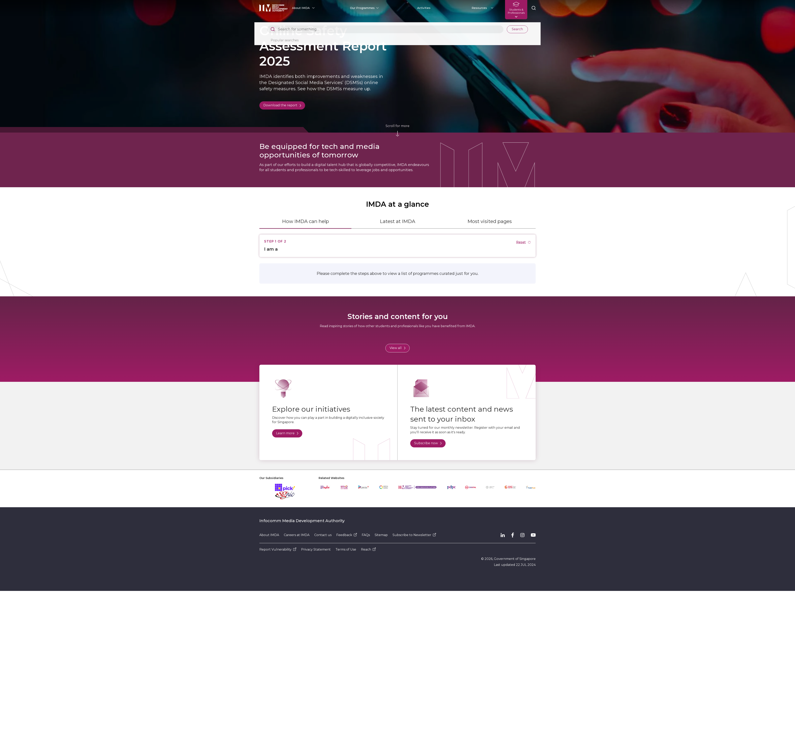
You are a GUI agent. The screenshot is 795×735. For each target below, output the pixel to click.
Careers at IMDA (296, 535)
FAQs (366, 535)
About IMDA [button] (301, 8)
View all (397, 348)
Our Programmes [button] (362, 8)
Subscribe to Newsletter (414, 535)
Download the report (282, 105)
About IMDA (269, 535)
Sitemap (381, 535)
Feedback (346, 535)
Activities (423, 8)
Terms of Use (345, 549)
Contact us (323, 535)
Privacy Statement (316, 549)
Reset (523, 242)
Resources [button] (479, 8)
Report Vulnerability (277, 549)
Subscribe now (428, 443)
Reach (368, 549)
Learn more (287, 433)
